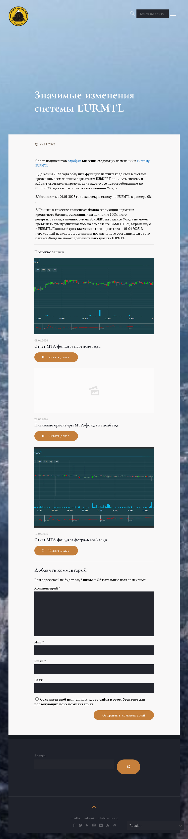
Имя (39, 642)
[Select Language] (155, 825)
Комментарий (47, 588)
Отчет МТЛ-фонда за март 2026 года (67, 346)
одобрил (74, 161)
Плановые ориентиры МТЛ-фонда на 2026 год (76, 425)
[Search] (128, 766)
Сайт (38, 680)
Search (40, 756)
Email (40, 661)
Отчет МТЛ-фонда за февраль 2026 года (70, 539)
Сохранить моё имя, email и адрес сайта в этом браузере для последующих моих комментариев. (89, 701)
